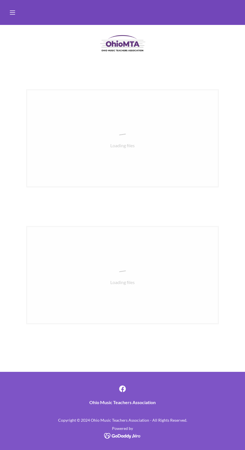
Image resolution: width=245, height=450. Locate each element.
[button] (12, 12)
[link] (122, 43)
